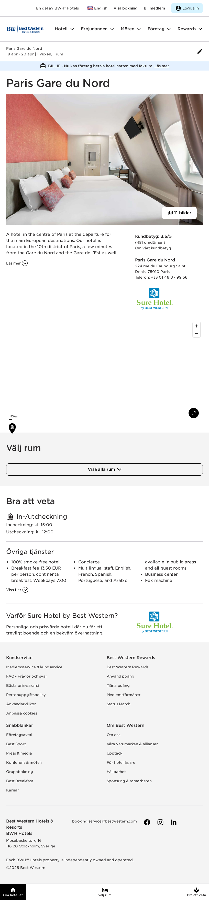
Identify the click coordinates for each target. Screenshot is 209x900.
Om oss (113, 735)
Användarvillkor (21, 704)
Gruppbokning (19, 772)
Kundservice (19, 657)
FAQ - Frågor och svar (26, 676)
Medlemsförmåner (124, 695)
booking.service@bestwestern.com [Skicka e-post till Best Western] (104, 821)
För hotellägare (121, 762)
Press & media (19, 753)
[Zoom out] (196, 333)
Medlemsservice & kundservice (34, 667)
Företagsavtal (19, 735)
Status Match (118, 704)
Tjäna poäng (118, 685)
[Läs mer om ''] (17, 263)
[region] (104, 371)
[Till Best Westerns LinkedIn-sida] (173, 822)
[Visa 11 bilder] (179, 213)
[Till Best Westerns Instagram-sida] (159, 822)
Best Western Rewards (131, 657)
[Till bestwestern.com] (97, 8)
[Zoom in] (196, 326)
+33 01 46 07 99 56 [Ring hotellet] (169, 277)
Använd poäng (120, 676)
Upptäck (114, 753)
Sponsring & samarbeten (129, 781)
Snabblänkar (19, 725)
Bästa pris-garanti (22, 685)
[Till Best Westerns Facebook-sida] (146, 822)
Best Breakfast (19, 781)
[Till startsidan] (25, 29)
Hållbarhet (116, 772)
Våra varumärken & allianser (132, 744)
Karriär (12, 790)
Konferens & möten (24, 762)
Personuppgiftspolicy (26, 695)
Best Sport (16, 744)
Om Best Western (125, 725)
